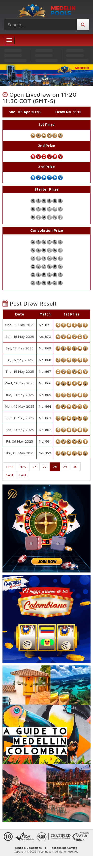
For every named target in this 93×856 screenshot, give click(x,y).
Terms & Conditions (28, 847)
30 (75, 466)
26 (34, 466)
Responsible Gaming (63, 847)
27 (45, 466)
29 (65, 466)
